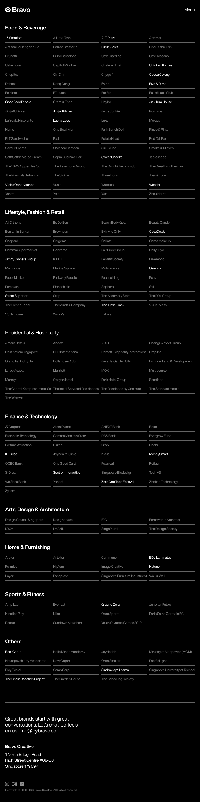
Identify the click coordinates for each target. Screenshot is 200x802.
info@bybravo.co (37, 730)
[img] (7, 784)
